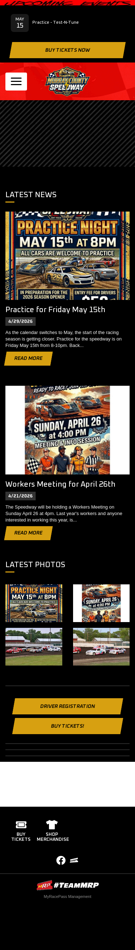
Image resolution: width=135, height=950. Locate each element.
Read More (28, 358)
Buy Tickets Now (67, 50)
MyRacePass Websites (67, 885)
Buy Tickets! (67, 726)
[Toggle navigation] (16, 82)
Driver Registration (67, 706)
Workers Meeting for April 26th (60, 484)
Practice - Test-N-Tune (55, 22)
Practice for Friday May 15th (55, 310)
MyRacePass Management (67, 896)
